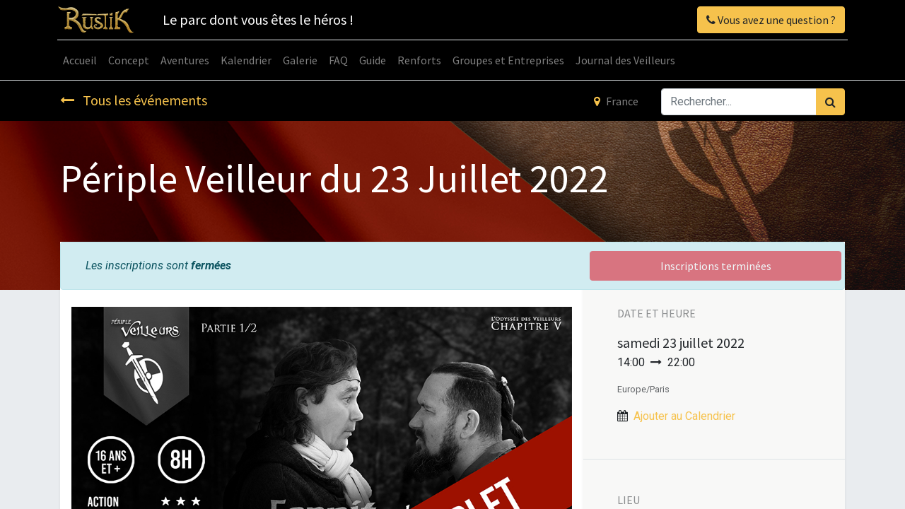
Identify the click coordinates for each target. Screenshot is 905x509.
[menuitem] (82, 60)
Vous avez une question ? (768, 20)
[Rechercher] (830, 101)
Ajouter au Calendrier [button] (684, 416)
